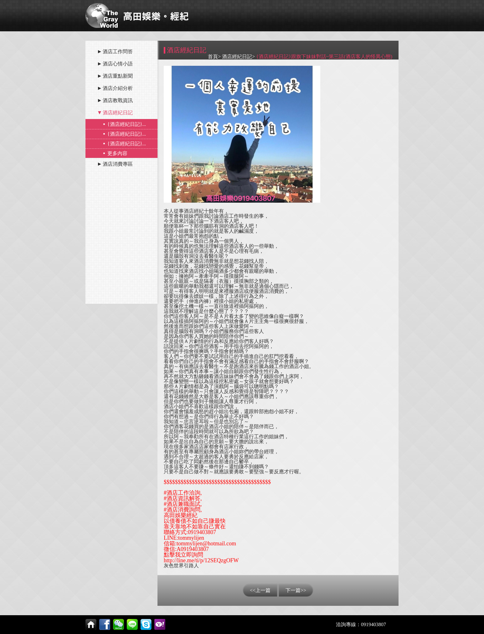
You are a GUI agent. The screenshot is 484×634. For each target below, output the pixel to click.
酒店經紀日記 (118, 112)
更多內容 (117, 153)
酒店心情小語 (118, 63)
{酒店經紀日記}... (126, 124)
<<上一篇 (260, 590)
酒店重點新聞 (118, 76)
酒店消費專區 (118, 164)
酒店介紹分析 (118, 88)
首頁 (213, 56)
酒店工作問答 (118, 51)
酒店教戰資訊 (118, 100)
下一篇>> (296, 590)
